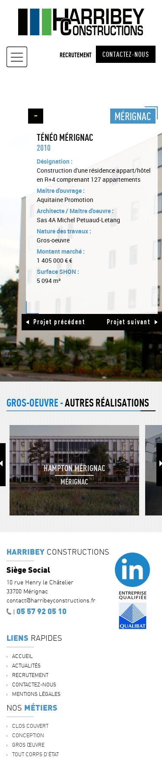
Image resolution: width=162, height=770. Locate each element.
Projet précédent (59, 322)
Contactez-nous (125, 54)
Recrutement (76, 55)
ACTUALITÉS (26, 665)
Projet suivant (128, 322)
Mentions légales (36, 694)
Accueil (22, 656)
